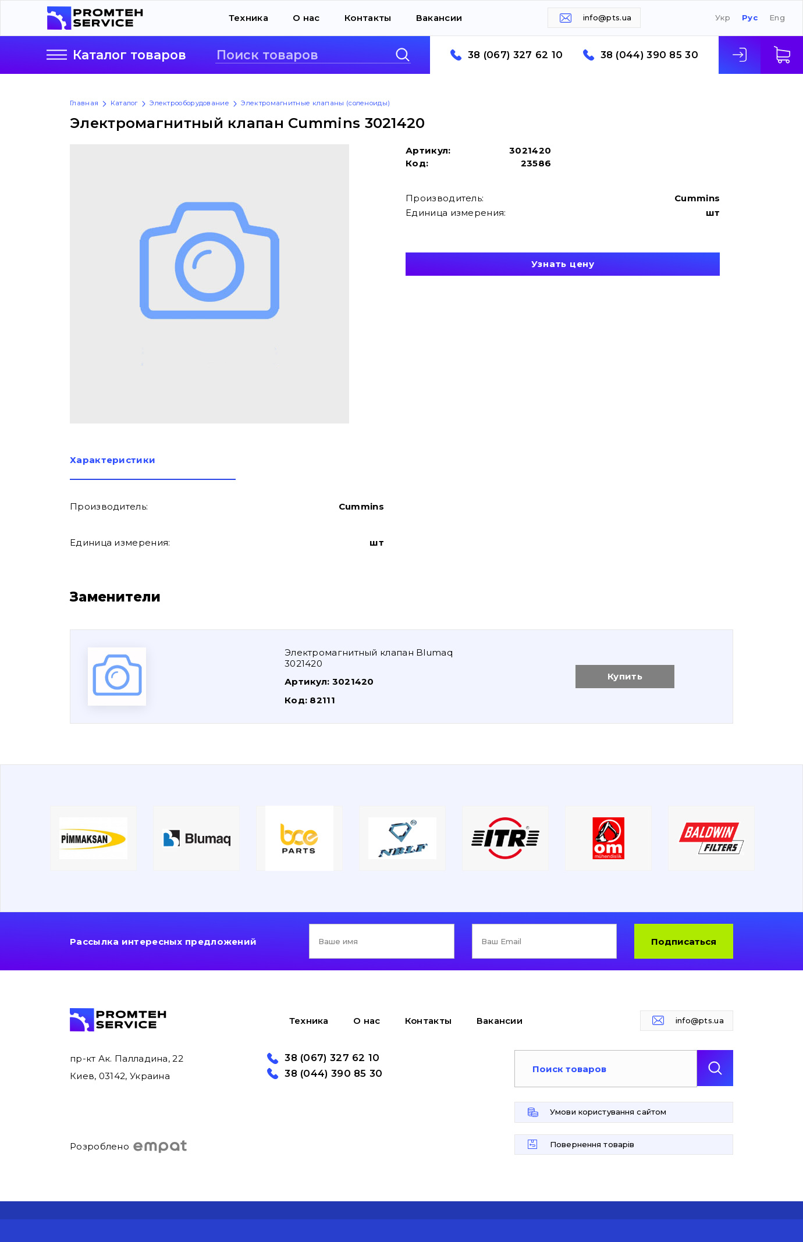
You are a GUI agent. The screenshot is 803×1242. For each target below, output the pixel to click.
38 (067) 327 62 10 (515, 55)
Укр (722, 18)
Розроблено (129, 1146)
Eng (777, 18)
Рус (750, 18)
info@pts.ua (607, 17)
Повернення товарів (592, 1144)
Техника (248, 17)
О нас (306, 17)
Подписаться (683, 941)
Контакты (367, 17)
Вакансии (439, 17)
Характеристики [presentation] (112, 460)
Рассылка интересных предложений (163, 941)
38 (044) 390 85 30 (649, 55)
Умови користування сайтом (608, 1111)
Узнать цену (563, 263)
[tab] (153, 467)
